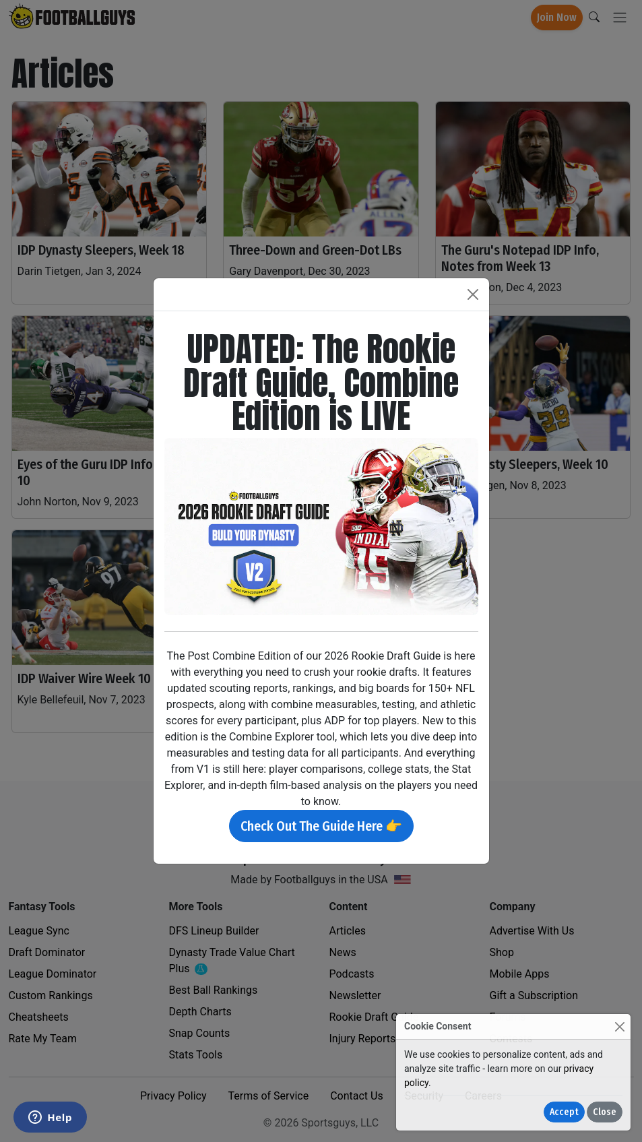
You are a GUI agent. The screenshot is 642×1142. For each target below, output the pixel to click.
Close (604, 1112)
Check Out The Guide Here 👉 (321, 826)
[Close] (619, 1026)
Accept (564, 1112)
